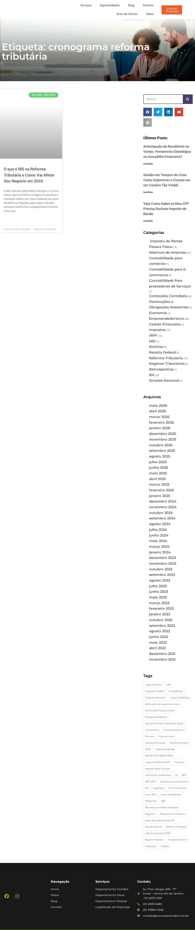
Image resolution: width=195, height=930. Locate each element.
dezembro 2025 (162, 434)
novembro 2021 (162, 659)
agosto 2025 (159, 456)
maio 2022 (158, 642)
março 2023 (159, 603)
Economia (158, 313)
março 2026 (159, 417)
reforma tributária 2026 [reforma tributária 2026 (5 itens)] (157, 833)
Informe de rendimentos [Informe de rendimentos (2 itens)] (158, 775)
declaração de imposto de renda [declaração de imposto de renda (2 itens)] (162, 704)
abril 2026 (157, 411)
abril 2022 (157, 648)
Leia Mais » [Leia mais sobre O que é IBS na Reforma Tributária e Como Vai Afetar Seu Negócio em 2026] (10, 219)
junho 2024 (158, 535)
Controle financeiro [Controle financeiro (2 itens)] (155, 697)
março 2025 (159, 484)
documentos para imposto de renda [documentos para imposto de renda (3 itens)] (164, 723)
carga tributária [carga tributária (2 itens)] (153, 684)
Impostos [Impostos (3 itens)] (179, 762)
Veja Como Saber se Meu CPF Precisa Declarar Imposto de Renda (166, 209)
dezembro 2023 (162, 558)
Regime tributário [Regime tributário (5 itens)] (154, 839)
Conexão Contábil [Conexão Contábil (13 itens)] (154, 691)
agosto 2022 (159, 631)
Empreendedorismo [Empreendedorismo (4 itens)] (174, 729)
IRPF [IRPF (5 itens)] (184, 775)
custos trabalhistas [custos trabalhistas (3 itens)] (180, 697)
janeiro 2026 (159, 428)
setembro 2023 (162, 575)
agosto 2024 (159, 524)
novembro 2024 (163, 507)
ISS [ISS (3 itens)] (146, 788)
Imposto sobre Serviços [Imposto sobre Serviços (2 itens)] (157, 768)
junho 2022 (158, 637)
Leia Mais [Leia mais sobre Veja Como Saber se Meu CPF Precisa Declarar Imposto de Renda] (148, 221)
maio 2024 (158, 541)
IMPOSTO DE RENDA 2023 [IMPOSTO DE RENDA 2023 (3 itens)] (159, 755)
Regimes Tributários (166, 364)
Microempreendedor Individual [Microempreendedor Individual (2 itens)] (161, 807)
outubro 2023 (160, 569)
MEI (152, 341)
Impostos (157, 330)
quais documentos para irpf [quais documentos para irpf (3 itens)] (159, 820)
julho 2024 (158, 530)
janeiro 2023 (159, 614)
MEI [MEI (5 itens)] (163, 801)
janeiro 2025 (159, 496)
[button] (147, 112)
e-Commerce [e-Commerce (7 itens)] (152, 729)
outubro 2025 (161, 445)
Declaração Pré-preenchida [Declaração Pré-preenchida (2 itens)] (159, 710)
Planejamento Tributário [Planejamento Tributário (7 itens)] (172, 813)
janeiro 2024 (159, 552)
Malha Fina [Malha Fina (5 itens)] (151, 801)
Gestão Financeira (164, 324)
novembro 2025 (162, 439)
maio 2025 (158, 473)
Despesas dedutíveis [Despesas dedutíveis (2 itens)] (156, 717)
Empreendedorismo (166, 319)
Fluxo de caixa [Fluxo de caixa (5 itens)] (166, 736)
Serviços (85, 5)
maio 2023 (158, 597)
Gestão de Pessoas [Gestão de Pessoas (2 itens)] (155, 742)
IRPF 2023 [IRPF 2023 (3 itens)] (150, 781)
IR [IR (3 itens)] (176, 775)
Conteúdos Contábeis (168, 296)
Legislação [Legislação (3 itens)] (158, 788)
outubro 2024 (161, 513)
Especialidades (110, 5)
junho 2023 (158, 592)
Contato (148, 5)
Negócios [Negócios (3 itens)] (150, 813)
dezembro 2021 (162, 654)
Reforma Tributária (166, 358)
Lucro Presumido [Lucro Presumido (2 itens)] (177, 788)
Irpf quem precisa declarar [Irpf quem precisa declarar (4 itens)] (174, 781)
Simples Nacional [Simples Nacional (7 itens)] (177, 839)
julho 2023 (158, 586)
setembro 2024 (162, 518)
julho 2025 (158, 462)
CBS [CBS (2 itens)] (168, 684)
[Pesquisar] (187, 99)
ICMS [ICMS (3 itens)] (148, 749)
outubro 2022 (160, 620)
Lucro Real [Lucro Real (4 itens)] (150, 794)
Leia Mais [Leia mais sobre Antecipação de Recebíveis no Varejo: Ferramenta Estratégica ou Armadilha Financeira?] (148, 163)
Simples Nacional (164, 380)
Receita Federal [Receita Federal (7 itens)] (153, 826)
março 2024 (159, 547)
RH (151, 375)
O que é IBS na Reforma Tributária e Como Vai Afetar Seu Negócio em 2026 (29, 175)
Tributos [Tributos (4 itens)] (165, 846)
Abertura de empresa (167, 252)
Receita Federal (162, 352)
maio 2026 (158, 406)
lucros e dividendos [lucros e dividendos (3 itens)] (171, 794)
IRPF (153, 335)
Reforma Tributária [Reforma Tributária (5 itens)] (176, 826)
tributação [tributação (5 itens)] (150, 846)
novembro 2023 (162, 563)
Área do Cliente (127, 14)
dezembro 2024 (162, 501)
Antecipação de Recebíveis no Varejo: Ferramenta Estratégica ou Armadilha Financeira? (167, 151)
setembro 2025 (162, 451)
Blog (131, 5)
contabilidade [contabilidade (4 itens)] (175, 691)
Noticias (156, 347)
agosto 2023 (159, 580)
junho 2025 (158, 467)
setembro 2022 (162, 626)
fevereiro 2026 (161, 422)
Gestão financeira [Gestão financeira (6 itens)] (179, 742)
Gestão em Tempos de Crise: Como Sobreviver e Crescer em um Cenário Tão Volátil (166, 180)
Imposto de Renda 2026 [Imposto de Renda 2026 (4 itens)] (157, 762)
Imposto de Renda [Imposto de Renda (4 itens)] (164, 749)
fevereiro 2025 (161, 490)
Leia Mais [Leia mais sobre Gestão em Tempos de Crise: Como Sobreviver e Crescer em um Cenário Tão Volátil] (148, 192)
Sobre (150, 14)
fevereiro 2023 (161, 608)
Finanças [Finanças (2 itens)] (150, 736)
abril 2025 (157, 479)
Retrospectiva (161, 369)
